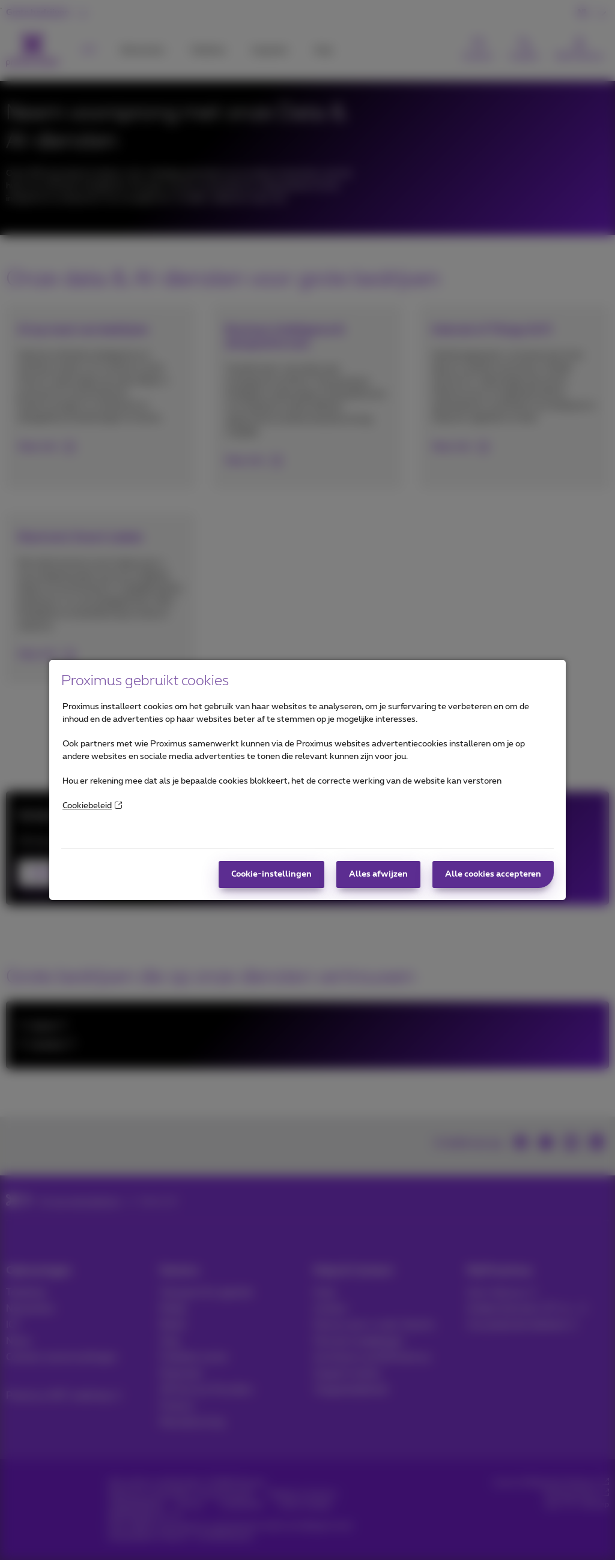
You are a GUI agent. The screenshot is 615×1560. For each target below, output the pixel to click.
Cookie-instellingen (271, 874)
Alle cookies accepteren (493, 874)
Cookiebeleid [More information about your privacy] (92, 806)
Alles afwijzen (378, 874)
